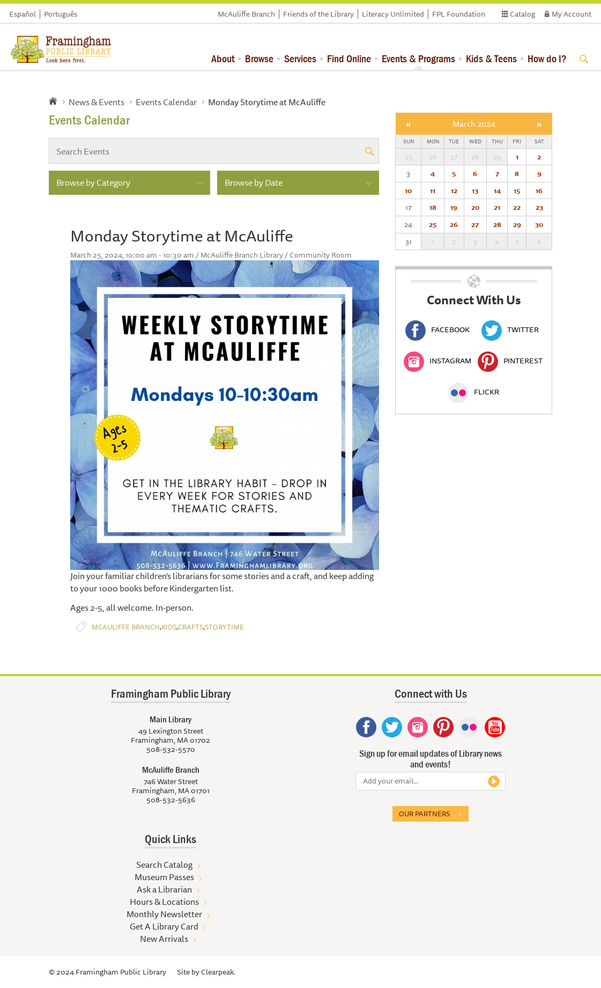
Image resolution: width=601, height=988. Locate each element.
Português (60, 14)
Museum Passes (164, 877)
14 (497, 190)
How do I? (547, 58)
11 (432, 190)
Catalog (522, 14)
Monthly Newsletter (164, 914)
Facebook (437, 329)
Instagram (437, 361)
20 (475, 207)
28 (497, 224)
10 (408, 190)
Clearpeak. (218, 972)
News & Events (96, 102)
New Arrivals (164, 938)
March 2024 (473, 124)
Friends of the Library (318, 14)
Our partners (424, 813)
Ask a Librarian (164, 889)
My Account (571, 14)
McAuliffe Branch (246, 14)
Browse (259, 58)
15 (517, 190)
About (222, 58)
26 (454, 224)
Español (22, 14)
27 (475, 224)
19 (453, 207)
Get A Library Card (164, 926)
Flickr (473, 392)
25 (432, 224)
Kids (168, 627)
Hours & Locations (164, 901)
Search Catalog (164, 864)
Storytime (224, 627)
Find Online (349, 58)
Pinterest (510, 361)
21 (497, 207)
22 (517, 207)
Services (300, 58)
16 (539, 190)
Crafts (190, 627)
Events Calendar (166, 102)
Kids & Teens (491, 58)
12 (454, 190)
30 (539, 224)
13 (475, 190)
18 (432, 207)
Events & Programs (418, 58)
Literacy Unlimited (393, 14)
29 (517, 224)
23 (539, 207)
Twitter (510, 329)
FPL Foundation (458, 14)
